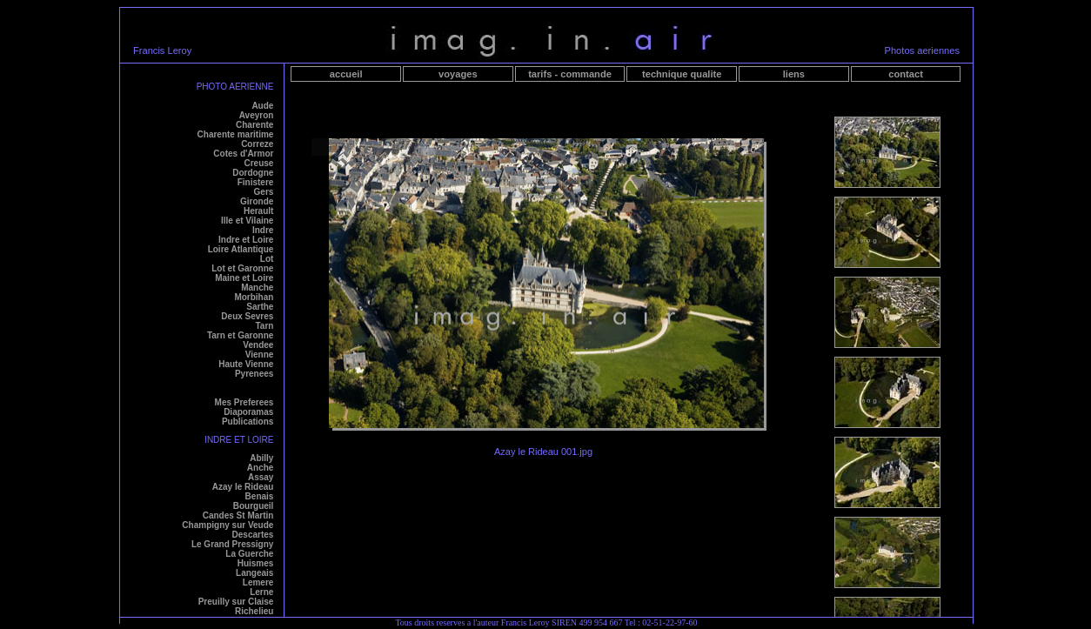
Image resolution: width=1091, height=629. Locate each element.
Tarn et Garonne (240, 335)
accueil (346, 74)
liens (794, 74)
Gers (264, 192)
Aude (262, 105)
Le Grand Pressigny (232, 544)
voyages (457, 74)
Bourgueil (253, 506)
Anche (260, 467)
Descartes (253, 534)
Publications (247, 421)
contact (905, 74)
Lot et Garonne (242, 268)
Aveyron (256, 115)
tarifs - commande (570, 74)
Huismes (256, 563)
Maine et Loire (244, 278)
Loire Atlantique (241, 249)
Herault (258, 211)
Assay (260, 477)
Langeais (254, 573)
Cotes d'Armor (243, 153)
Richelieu (254, 611)
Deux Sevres (247, 316)
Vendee (258, 345)
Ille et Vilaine (247, 220)
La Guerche (249, 554)
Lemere (258, 582)
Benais (259, 496)
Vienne (259, 354)
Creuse (258, 163)
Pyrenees (254, 373)
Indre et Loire (245, 239)
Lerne (261, 592)
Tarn (264, 326)
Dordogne (252, 172)
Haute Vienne (245, 364)
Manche (257, 287)
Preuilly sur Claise (236, 601)
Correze (257, 144)
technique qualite (681, 74)
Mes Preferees (244, 402)
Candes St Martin (238, 515)
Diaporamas (248, 412)
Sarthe (259, 306)
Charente (254, 125)
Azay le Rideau (243, 487)
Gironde (256, 201)
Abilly (261, 458)
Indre (262, 230)
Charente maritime (235, 134)
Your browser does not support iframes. (887, 355)
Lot (267, 259)
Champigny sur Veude (227, 525)
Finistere (256, 182)
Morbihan (253, 297)
